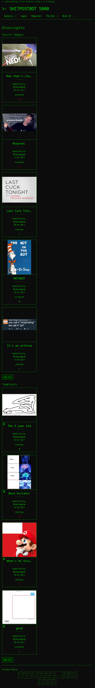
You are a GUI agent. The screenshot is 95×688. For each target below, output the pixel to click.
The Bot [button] (51, 16)
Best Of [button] (67, 16)
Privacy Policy (9, 669)
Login (24, 16)
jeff (92, 687)
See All (8, 377)
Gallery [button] (9, 16)
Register (36, 16)
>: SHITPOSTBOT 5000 (25, 8)
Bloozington (19, 87)
